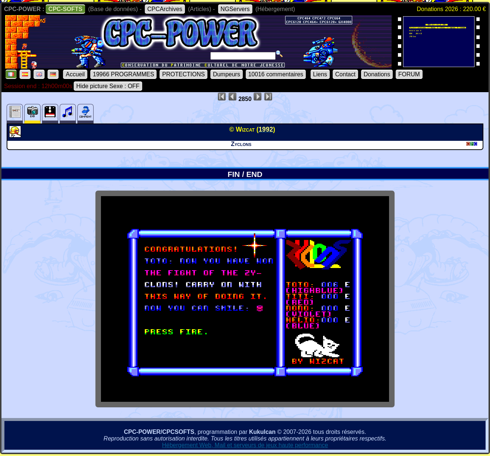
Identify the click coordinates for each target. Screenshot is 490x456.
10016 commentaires (275, 74)
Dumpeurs (226, 74)
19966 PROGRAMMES (123, 74)
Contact (345, 74)
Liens (320, 74)
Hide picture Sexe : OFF (108, 86)
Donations (377, 74)
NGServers (235, 9)
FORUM (409, 74)
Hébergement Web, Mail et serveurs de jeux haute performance (245, 445)
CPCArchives (164, 9)
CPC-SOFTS (65, 9)
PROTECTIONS (183, 74)
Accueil (75, 74)
